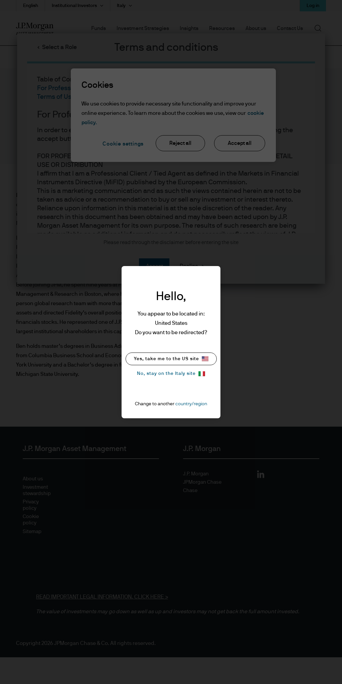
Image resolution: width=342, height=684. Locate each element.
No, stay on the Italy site (171, 373)
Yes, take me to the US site (171, 358)
